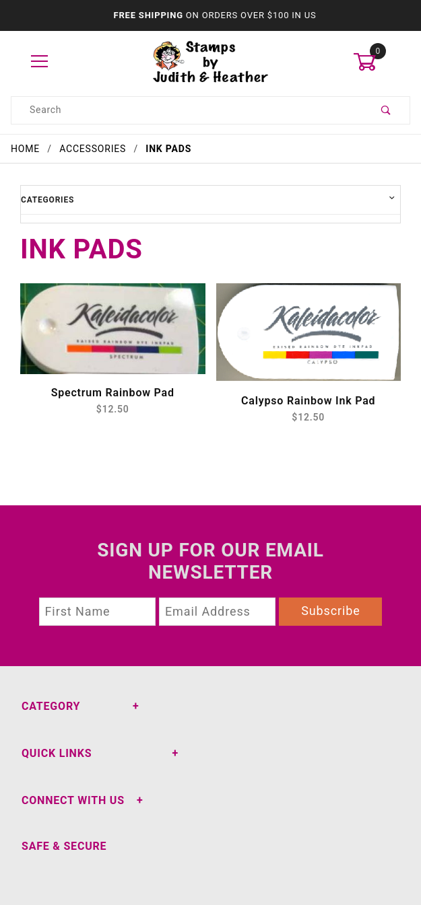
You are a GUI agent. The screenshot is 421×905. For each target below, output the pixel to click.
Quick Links (57, 753)
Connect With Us (73, 800)
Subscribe (330, 611)
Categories (47, 200)
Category (51, 706)
